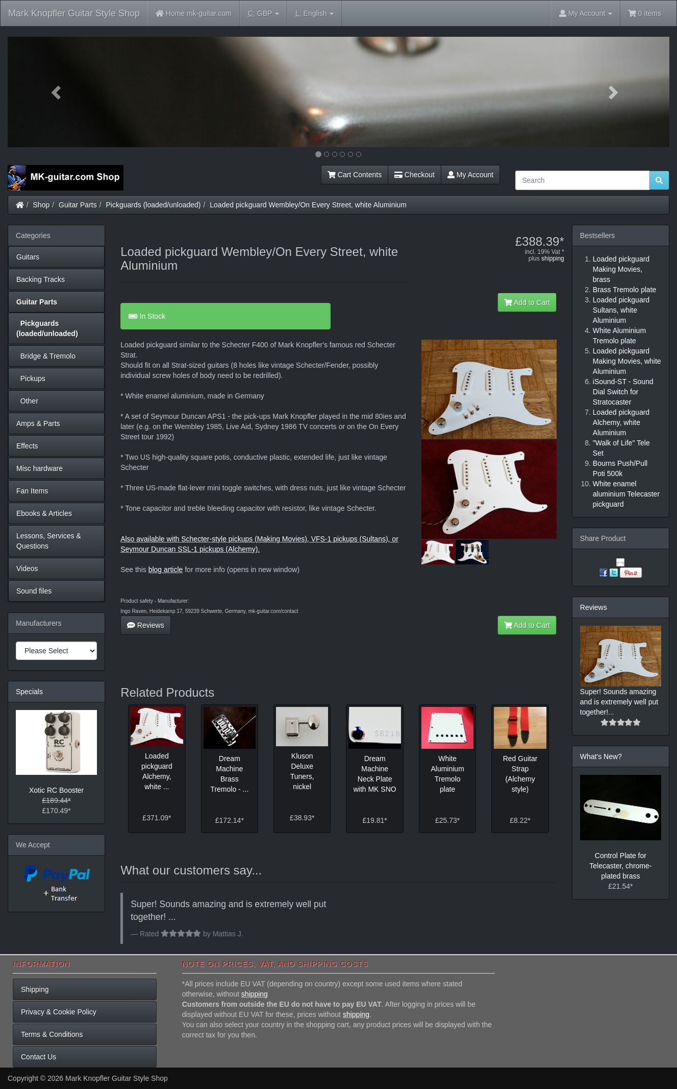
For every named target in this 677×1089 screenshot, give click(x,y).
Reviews (145, 625)
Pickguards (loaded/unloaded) (153, 205)
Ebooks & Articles (44, 513)
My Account (470, 175)
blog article (165, 569)
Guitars (27, 257)
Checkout (414, 175)
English (314, 13)
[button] (57, 92)
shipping (552, 258)
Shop (41, 205)
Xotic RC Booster (56, 790)
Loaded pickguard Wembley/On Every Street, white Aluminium (308, 205)
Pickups (30, 378)
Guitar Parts (78, 205)
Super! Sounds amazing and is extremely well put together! (619, 702)
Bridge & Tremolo (46, 356)
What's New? (601, 756)
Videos (27, 568)
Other (27, 401)
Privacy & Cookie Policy (58, 1012)
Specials (29, 692)
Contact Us (38, 1057)
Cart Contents (355, 175)
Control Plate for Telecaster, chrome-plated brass (620, 865)
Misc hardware (39, 468)
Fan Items (32, 491)
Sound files (34, 591)
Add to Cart (527, 302)
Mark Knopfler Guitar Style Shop (74, 13)
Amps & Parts (38, 423)
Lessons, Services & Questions (48, 541)
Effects (27, 446)
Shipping (35, 989)
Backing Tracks (40, 279)
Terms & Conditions (52, 1034)
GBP (263, 13)
